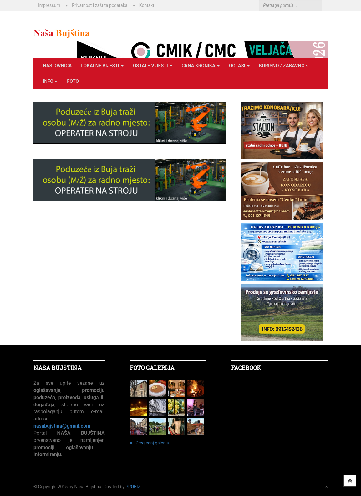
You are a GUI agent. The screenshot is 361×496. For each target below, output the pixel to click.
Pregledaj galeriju (149, 442)
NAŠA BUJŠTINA (57, 367)
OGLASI (239, 65)
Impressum (49, 5)
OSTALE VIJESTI (152, 65)
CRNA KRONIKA (201, 65)
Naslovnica (57, 65)
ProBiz (132, 486)
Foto (73, 81)
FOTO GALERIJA (152, 367)
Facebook (246, 367)
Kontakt (146, 5)
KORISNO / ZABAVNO (284, 65)
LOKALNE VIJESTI (102, 65)
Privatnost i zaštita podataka (99, 5)
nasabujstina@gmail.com (61, 426)
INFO (50, 81)
